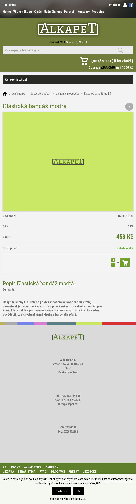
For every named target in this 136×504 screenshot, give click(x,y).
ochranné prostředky (67, 93)
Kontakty (83, 12)
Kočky (15, 467)
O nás (38, 12)
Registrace (9, 4)
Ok (78, 491)
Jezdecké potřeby (41, 93)
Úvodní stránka (17, 93)
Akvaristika (32, 467)
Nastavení (61, 491)
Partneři (69, 12)
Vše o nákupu (22, 12)
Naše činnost (53, 12)
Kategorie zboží (68, 79)
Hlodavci (58, 471)
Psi (5, 467)
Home (7, 12)
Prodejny (98, 12)
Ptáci (43, 471)
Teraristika (26, 471)
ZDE (83, 498)
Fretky (74, 471)
